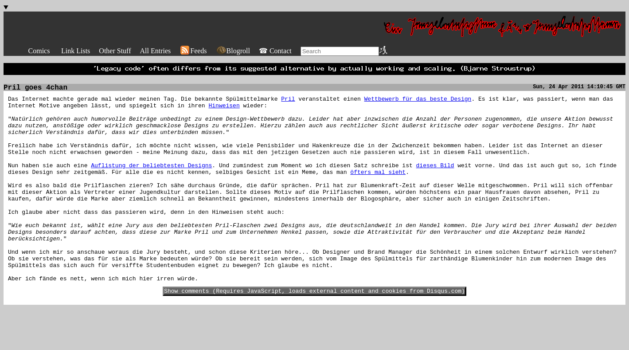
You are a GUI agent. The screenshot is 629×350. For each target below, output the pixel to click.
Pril (288, 103)
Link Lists (75, 51)
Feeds (193, 51)
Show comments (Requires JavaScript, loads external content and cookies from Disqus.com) (314, 332)
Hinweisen (223, 111)
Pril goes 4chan (35, 90)
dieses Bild (435, 183)
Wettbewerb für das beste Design (417, 103)
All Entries (155, 51)
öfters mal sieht (378, 191)
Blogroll (233, 51)
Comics (39, 51)
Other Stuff (115, 51)
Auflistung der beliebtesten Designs (151, 183)
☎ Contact (275, 51)
